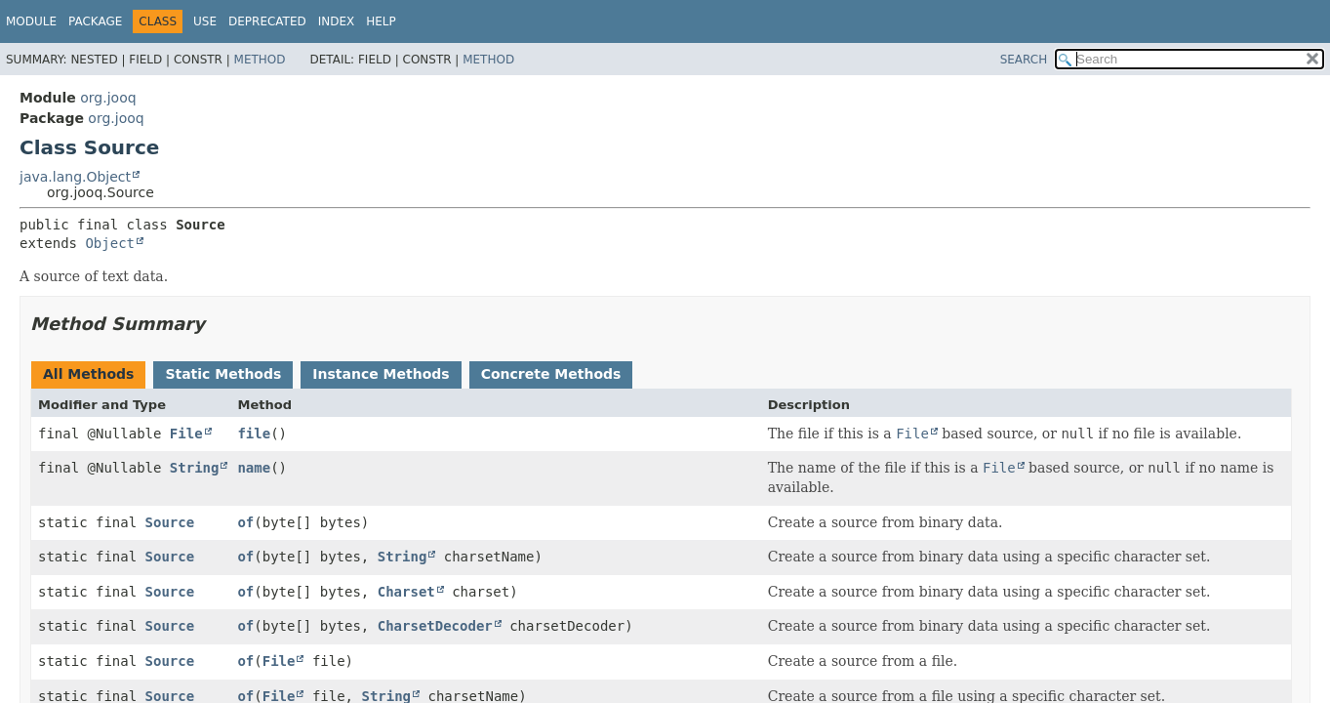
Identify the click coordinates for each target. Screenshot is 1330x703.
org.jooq (108, 97)
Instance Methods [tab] (380, 374)
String (195, 468)
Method (260, 59)
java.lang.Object (75, 177)
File (186, 433)
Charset (406, 592)
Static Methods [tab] (223, 374)
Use (205, 21)
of (245, 522)
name (253, 468)
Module (31, 21)
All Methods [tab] (88, 374)
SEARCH (1024, 59)
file (253, 433)
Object (110, 243)
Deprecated (267, 21)
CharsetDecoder (435, 626)
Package (95, 21)
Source (170, 522)
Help (381, 21)
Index (336, 21)
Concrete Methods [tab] (551, 374)
